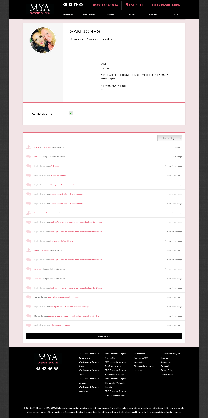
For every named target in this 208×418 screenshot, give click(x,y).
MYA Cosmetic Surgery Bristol (89, 363)
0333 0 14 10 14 (107, 5)
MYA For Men (89, 14)
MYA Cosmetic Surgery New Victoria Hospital (115, 393)
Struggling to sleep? (58, 175)
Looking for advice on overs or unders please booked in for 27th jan (76, 222)
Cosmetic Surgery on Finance (170, 355)
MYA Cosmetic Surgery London (89, 380)
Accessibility (140, 361)
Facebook (76, 4)
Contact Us (166, 361)
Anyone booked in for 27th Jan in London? (66, 194)
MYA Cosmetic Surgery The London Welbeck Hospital (115, 382)
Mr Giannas (54, 166)
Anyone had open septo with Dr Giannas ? (64, 297)
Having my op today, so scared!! (62, 185)
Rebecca (49, 213)
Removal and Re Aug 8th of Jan (62, 241)
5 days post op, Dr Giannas (60, 325)
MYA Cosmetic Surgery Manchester (89, 389)
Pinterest (65, 4)
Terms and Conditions (144, 366)
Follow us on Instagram (81, 4)
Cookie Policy (167, 374)
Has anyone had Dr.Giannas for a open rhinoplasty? (69, 306)
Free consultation (166, 5)
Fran (36, 250)
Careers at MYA (141, 357)
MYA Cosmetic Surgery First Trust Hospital (115, 363)
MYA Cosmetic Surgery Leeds (89, 372)
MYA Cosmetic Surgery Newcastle (115, 355)
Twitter (70, 4)
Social (132, 14)
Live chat (136, 5)
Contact (174, 14)
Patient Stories (140, 353)
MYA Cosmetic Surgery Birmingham (89, 355)
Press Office (166, 366)
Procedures (68, 14)
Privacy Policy (167, 370)
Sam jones (47, 147)
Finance (110, 14)
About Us (153, 14)
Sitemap (138, 370)
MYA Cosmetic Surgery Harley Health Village (115, 372)
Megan (37, 147)
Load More (104, 336)
